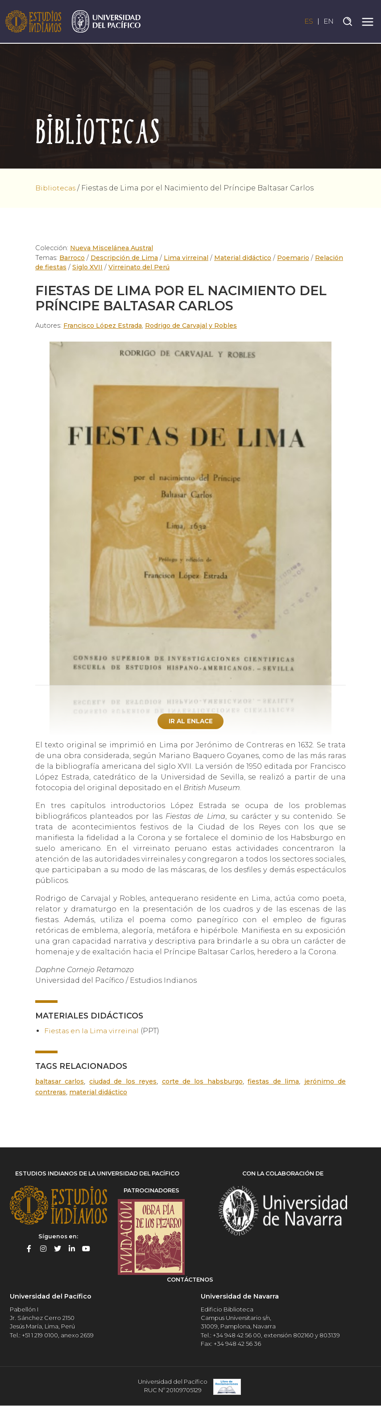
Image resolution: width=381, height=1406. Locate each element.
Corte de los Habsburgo (203, 1082)
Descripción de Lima (124, 258)
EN (328, 21)
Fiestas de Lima (274, 1082)
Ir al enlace (190, 721)
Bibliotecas (56, 188)
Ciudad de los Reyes (123, 1082)
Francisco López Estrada (103, 326)
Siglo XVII (87, 267)
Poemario (291, 258)
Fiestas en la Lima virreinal (93, 1031)
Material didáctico (241, 258)
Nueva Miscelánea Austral (112, 248)
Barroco (72, 258)
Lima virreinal (185, 258)
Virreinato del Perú (139, 267)
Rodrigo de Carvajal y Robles (192, 326)
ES (307, 21)
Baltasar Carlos (60, 1082)
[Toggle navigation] (367, 22)
